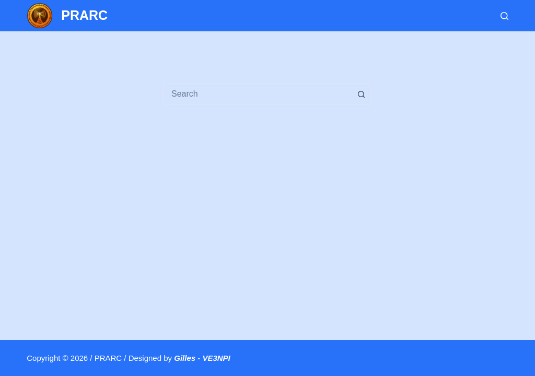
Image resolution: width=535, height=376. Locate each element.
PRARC (84, 15)
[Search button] (361, 94)
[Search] (504, 16)
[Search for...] (257, 94)
